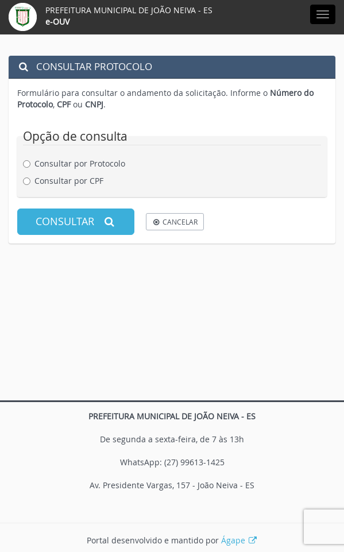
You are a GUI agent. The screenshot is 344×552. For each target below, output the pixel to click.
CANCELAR (175, 221)
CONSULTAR (76, 221)
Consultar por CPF (67, 180)
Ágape (239, 540)
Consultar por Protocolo (78, 163)
